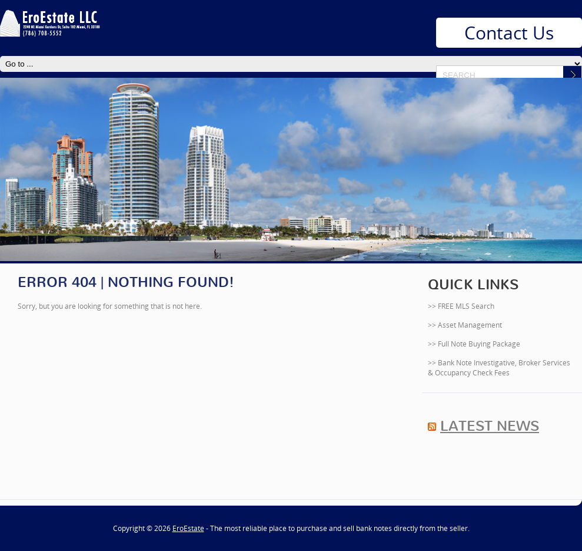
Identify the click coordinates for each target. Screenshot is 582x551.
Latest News (489, 426)
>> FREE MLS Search (461, 306)
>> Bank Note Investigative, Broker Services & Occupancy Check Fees (499, 368)
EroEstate (188, 528)
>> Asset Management (465, 325)
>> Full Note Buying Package (474, 344)
